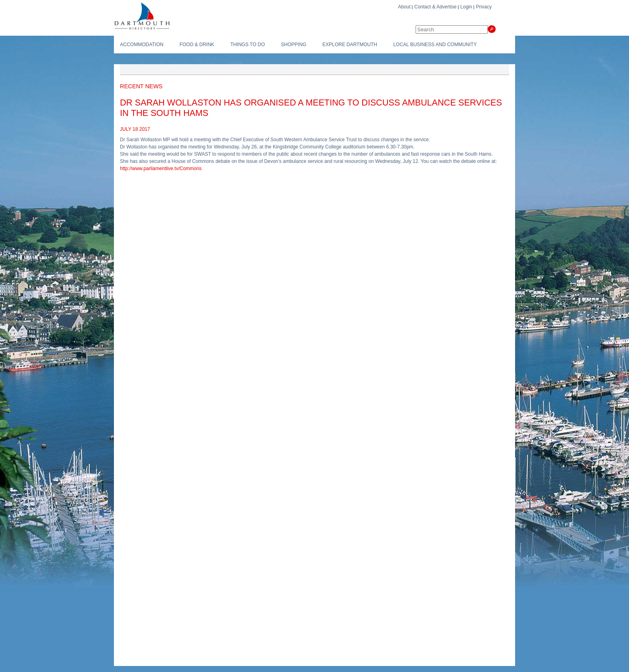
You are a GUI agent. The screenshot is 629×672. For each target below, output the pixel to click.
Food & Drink (196, 44)
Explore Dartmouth (350, 44)
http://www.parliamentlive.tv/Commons (160, 168)
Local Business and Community (435, 44)
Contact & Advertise (435, 7)
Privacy (483, 7)
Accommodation (141, 44)
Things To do (247, 44)
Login (466, 7)
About (404, 7)
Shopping (293, 44)
